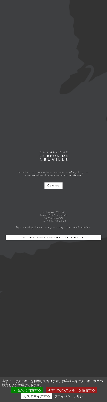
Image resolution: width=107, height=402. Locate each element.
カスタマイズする (36, 396)
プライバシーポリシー (70, 396)
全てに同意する (27, 390)
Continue (53, 185)
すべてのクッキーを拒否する (71, 390)
